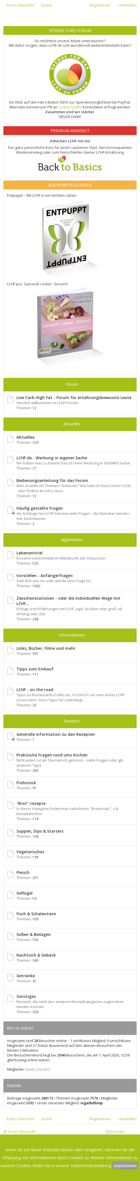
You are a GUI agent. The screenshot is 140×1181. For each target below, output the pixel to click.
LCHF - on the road (34, 689)
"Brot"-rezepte (31, 803)
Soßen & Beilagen (33, 934)
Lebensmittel (29, 553)
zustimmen (125, 1165)
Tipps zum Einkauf (35, 669)
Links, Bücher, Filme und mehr (45, 648)
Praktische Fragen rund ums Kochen (52, 755)
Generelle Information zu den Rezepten (55, 734)
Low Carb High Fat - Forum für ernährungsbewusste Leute (73, 397)
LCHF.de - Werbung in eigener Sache (51, 457)
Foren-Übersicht (22, 1131)
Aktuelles (71, 423)
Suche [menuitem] (46, 5)
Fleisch (22, 872)
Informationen (71, 635)
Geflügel (24, 893)
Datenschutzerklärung (91, 1165)
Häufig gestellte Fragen (39, 508)
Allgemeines (72, 539)
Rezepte (72, 721)
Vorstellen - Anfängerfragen (44, 575)
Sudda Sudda (70, 107)
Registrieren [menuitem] (100, 5)
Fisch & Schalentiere (36, 913)
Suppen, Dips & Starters (39, 831)
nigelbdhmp (91, 1102)
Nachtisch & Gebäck (36, 955)
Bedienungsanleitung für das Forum (52, 480)
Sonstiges (26, 996)
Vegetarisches (30, 851)
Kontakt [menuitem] (117, 1131)
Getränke (25, 975)
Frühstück (26, 782)
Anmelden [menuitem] (128, 5)
